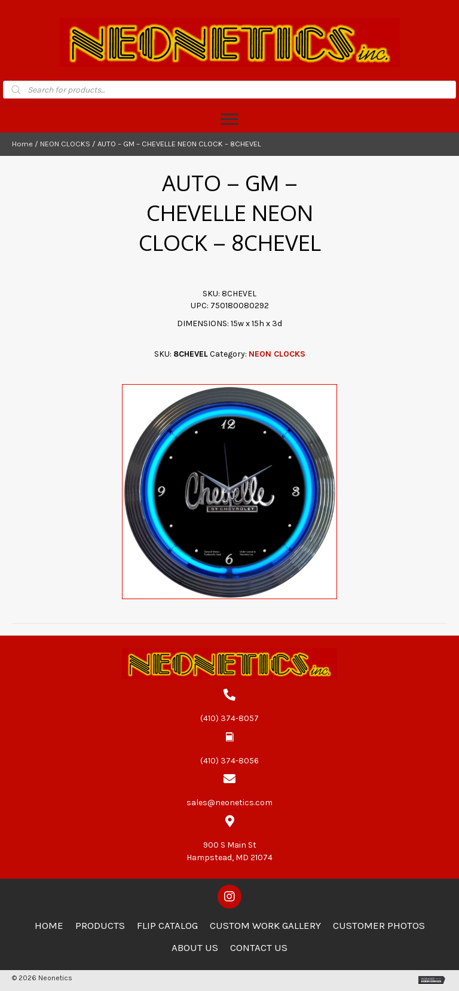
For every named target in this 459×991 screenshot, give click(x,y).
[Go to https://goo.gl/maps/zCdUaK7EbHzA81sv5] (229, 839)
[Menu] (229, 119)
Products (100, 925)
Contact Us (258, 947)
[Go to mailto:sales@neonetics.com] (229, 791)
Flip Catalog (167, 925)
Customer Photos (379, 925)
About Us (195, 947)
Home (22, 143)
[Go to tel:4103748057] (229, 706)
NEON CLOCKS (65, 143)
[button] (229, 897)
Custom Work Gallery (265, 925)
